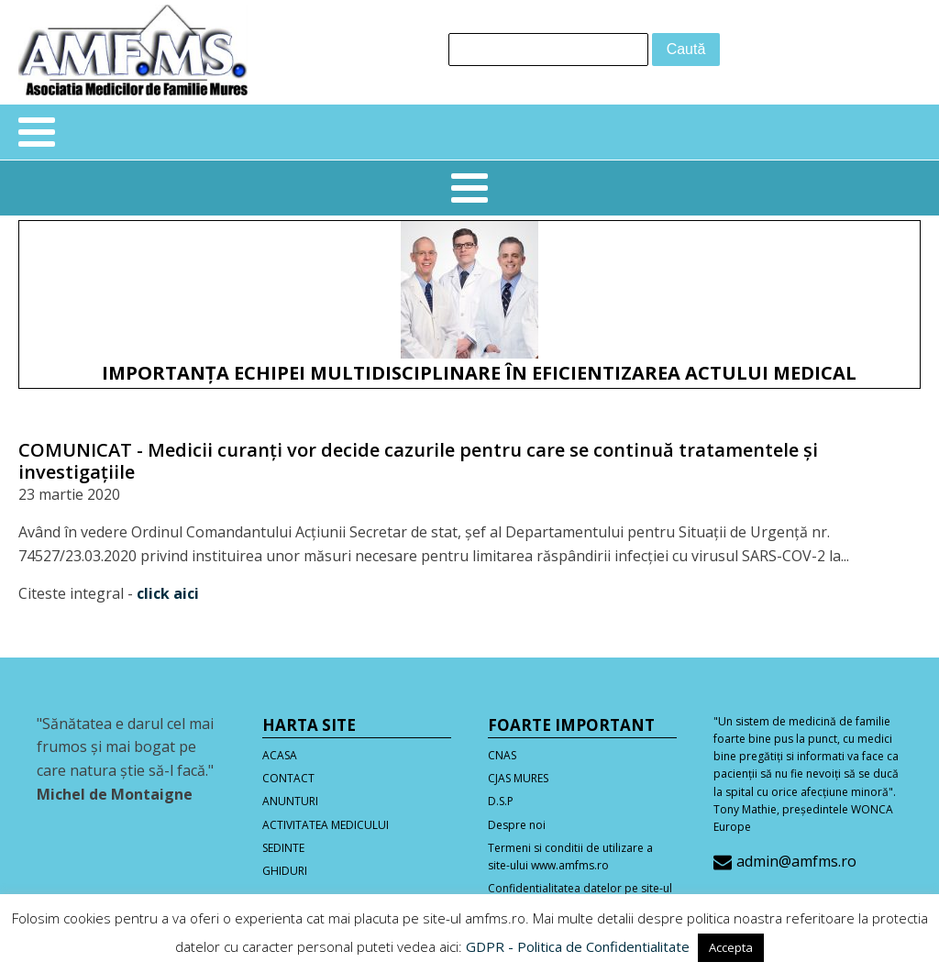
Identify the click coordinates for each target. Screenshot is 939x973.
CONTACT (288, 778)
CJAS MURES (518, 778)
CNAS (502, 755)
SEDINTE (283, 848)
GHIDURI (284, 871)
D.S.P (501, 801)
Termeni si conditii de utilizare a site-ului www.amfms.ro (570, 856)
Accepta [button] (731, 947)
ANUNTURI (290, 801)
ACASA (279, 755)
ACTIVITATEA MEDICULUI (325, 825)
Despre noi (517, 825)
